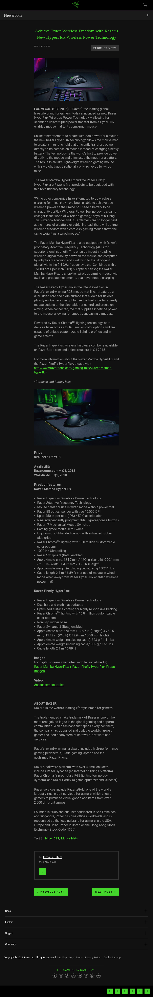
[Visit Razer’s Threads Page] (67, 975)
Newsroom (13, 15)
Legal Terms (76, 957)
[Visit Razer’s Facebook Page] (55, 975)
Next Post (105, 891)
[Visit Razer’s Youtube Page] (80, 975)
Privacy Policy (93, 957)
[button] (76, 911)
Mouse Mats (69, 838)
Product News (105, 48)
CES (56, 838)
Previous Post (51, 891)
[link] (75, 6)
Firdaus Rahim (52, 857)
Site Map (62, 957)
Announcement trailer (49, 685)
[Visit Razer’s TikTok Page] (86, 975)
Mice (48, 838)
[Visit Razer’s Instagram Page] (61, 975)
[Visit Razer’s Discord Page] (98, 975)
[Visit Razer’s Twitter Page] (73, 975)
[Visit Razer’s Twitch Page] (92, 975)
